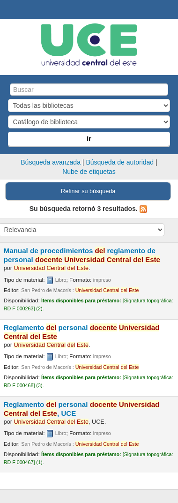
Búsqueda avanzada (51, 162)
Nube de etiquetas (89, 171)
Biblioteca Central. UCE (10, 10)
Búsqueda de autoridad (120, 162)
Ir (89, 139)
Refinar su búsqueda (88, 191)
